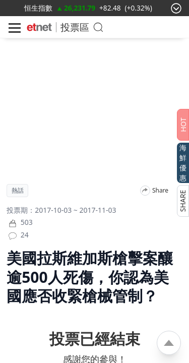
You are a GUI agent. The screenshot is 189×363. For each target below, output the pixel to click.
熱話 (18, 191)
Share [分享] (160, 191)
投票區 (74, 27)
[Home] (39, 27)
